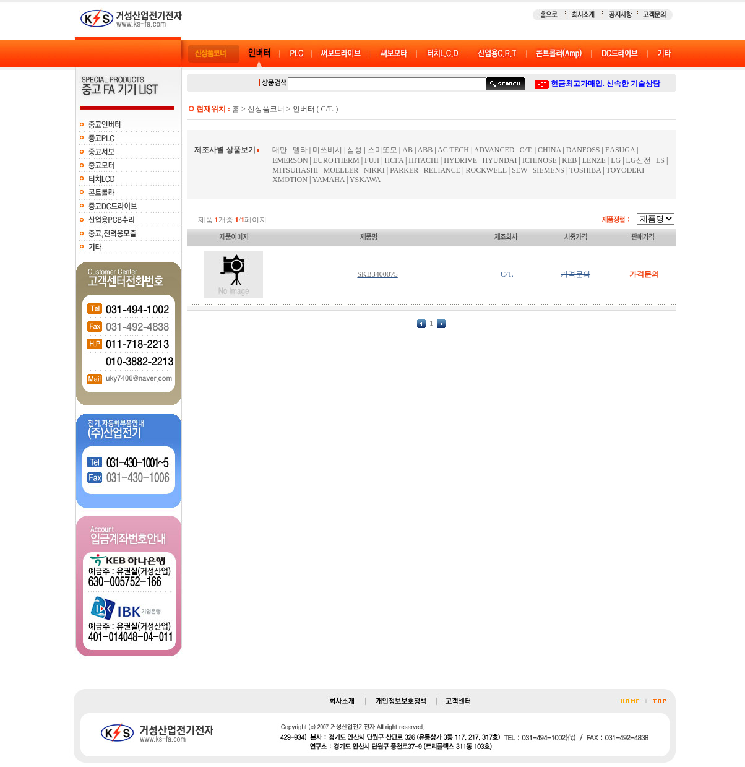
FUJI (371, 160)
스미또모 (382, 149)
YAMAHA (328, 179)
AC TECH (453, 149)
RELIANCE (443, 170)
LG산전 (638, 160)
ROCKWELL (486, 170)
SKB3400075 (377, 274)
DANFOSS (583, 149)
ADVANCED (494, 149)
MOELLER (341, 170)
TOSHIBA (585, 170)
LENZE (594, 160)
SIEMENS (548, 170)
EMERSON (290, 160)
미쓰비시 (327, 149)
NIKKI (374, 170)
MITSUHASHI (295, 170)
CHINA (549, 149)
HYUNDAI (500, 160)
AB (407, 149)
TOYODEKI (625, 170)
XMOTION (290, 179)
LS (660, 160)
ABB (425, 149)
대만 (279, 149)
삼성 (354, 149)
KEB (569, 160)
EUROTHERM (336, 160)
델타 (300, 149)
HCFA (393, 160)
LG (616, 160)
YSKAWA (365, 179)
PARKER (404, 170)
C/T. (526, 149)
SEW (519, 170)
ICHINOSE (539, 160)
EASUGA (620, 149)
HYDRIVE (460, 160)
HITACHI (423, 160)
